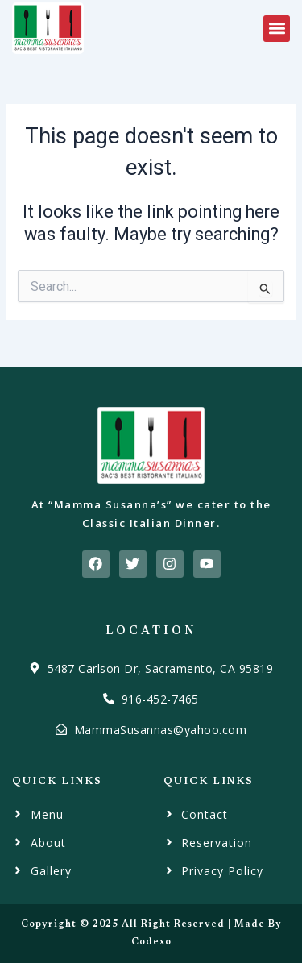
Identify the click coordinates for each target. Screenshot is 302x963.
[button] (276, 28)
